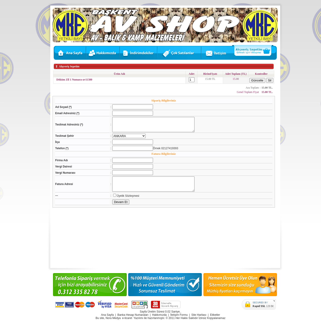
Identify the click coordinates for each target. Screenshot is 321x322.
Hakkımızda (159, 314)
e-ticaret (127, 318)
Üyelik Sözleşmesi (123, 201)
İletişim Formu (179, 314)
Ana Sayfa (107, 314)
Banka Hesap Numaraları (132, 314)
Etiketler (215, 314)
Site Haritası (198, 314)
